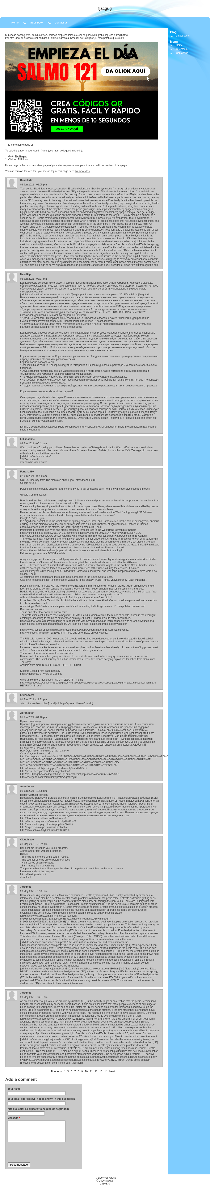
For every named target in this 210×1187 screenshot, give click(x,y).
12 (96, 1071)
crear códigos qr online (45, 38)
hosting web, (24, 35)
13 (101, 1071)
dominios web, (40, 35)
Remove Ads (82, 171)
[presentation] (39, 1152)
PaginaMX (122, 35)
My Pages (21, 156)
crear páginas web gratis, (90, 35)
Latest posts (183, 35)
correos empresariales (61, 35)
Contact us (61, 22)
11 (91, 1071)
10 (86, 1071)
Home (15, 22)
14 (105, 1071)
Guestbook (36, 22)
